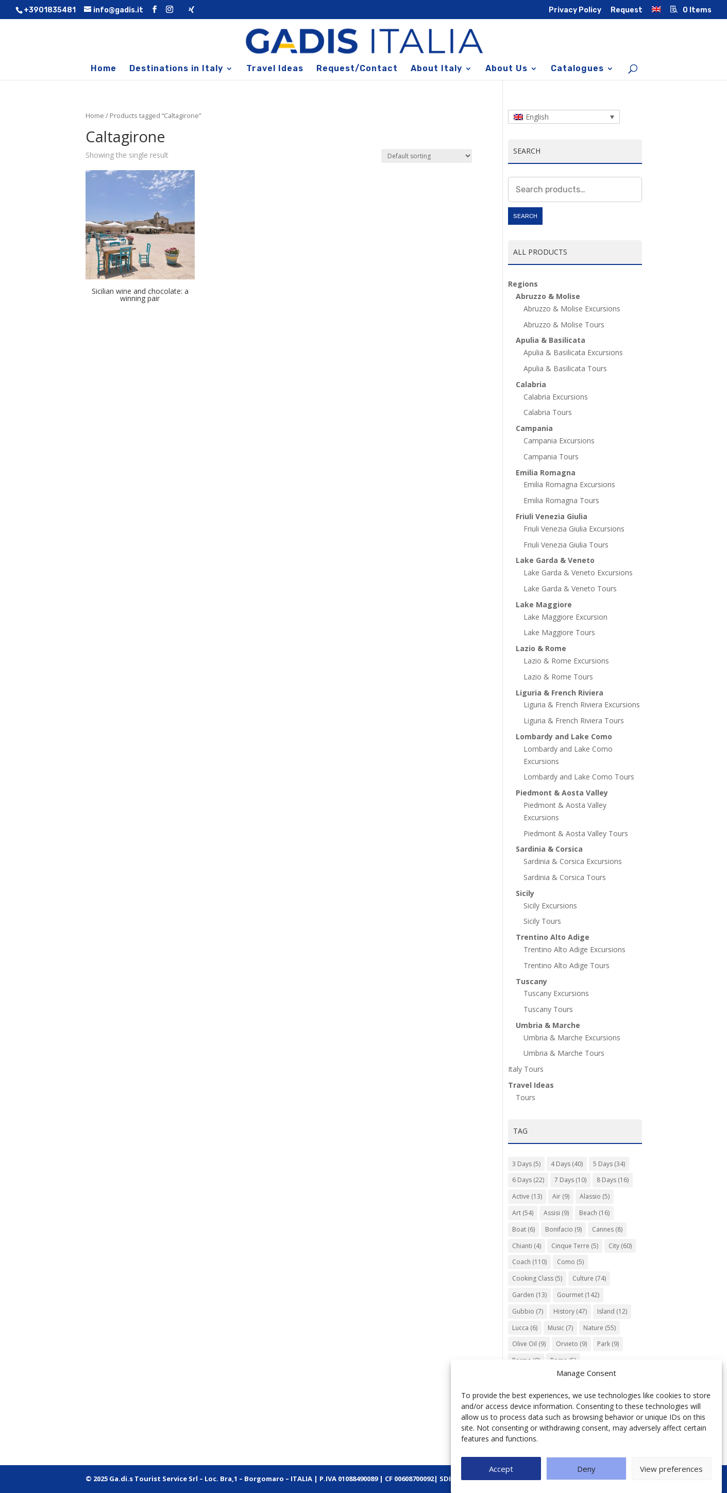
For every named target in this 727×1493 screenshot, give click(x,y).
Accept (501, 1480)
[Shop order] (426, 156)
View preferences (671, 1480)
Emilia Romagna (546, 472)
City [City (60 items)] (620, 1245)
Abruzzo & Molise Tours (563, 324)
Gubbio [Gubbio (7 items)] (527, 1311)
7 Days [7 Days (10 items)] (570, 1179)
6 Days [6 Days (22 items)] (528, 1179)
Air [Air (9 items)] (560, 1196)
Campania (534, 428)
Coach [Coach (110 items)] (529, 1261)
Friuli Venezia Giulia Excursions (573, 529)
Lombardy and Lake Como (564, 736)
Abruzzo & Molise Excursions (571, 308)
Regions (523, 284)
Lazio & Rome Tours (558, 677)
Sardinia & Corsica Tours (564, 877)
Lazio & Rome (541, 648)
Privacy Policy (575, 10)
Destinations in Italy (176, 69)
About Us (506, 69)
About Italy (436, 69)
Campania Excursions (559, 440)
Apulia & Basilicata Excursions (573, 352)
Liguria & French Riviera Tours (573, 720)
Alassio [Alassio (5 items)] (595, 1196)
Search (525, 216)
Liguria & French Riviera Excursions (581, 704)
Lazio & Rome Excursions (566, 661)
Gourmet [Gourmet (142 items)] (578, 1294)
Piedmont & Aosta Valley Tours (575, 833)
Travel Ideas (274, 69)
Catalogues (577, 69)
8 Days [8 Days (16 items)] (613, 1179)
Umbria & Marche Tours (563, 1053)
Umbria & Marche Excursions (571, 1037)
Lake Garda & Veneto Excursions (578, 572)
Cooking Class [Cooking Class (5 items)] (537, 1278)
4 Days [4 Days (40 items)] (567, 1163)
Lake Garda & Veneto (555, 560)
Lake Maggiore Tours (559, 632)
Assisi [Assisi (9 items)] (556, 1212)
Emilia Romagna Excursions (569, 484)
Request (627, 10)
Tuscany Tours (548, 1009)
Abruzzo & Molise (548, 296)
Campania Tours (551, 456)
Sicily (525, 893)
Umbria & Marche (548, 1025)
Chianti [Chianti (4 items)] (526, 1245)
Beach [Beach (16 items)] (594, 1212)
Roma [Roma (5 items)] (563, 1360)
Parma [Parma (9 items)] (526, 1360)
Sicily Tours (542, 921)
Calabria (531, 384)
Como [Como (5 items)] (570, 1261)
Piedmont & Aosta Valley (562, 793)
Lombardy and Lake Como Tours (578, 777)
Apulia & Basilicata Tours (565, 368)
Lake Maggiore (544, 604)
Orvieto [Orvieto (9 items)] (571, 1343)
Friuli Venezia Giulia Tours (565, 545)
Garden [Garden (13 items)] (529, 1294)
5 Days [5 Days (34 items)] (609, 1163)
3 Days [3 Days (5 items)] (526, 1163)
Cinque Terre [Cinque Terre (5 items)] (574, 1245)
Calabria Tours (547, 412)
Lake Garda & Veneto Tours (570, 588)
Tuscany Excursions (556, 993)
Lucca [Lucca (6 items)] (524, 1327)
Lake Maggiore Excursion (565, 617)
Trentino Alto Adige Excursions (574, 949)
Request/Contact (357, 69)
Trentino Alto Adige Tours (566, 965)
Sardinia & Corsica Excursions (572, 861)
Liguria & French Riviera (559, 693)
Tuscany (531, 981)
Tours (525, 1097)
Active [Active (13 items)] (527, 1196)
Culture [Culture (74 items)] (589, 1278)
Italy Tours (526, 1069)
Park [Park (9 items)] (608, 1343)
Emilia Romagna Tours (561, 500)
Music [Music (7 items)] (560, 1327)
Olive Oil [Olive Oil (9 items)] (529, 1343)
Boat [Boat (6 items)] (523, 1229)
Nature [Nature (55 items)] (599, 1327)
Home (103, 69)
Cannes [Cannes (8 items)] (607, 1229)
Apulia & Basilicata (550, 340)
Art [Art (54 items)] (522, 1212)
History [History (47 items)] (570, 1311)
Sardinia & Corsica (549, 849)
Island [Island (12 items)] (612, 1311)
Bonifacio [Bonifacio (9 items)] (563, 1229)
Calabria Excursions (555, 397)
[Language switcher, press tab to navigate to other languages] (564, 117)
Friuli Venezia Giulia (551, 516)
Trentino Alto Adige (552, 937)
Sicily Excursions (550, 905)
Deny (586, 1480)
